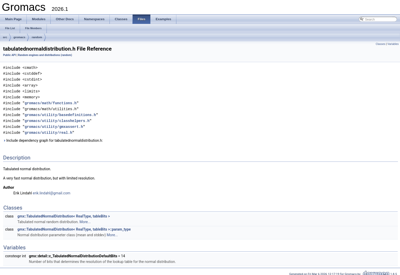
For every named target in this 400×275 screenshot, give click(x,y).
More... (84, 219)
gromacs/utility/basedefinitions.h (60, 112)
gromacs (19, 37)
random (37, 37)
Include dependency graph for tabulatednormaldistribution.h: (53, 137)
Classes (380, 44)
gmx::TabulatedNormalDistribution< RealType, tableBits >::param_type (74, 226)
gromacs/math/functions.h (51, 101)
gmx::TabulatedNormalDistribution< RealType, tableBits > (63, 213)
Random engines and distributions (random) (45, 55)
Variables (393, 44)
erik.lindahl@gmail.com (51, 190)
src (5, 37)
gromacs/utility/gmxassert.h (54, 123)
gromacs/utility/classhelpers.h (57, 118)
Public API (9, 55)
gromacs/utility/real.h (48, 129)
